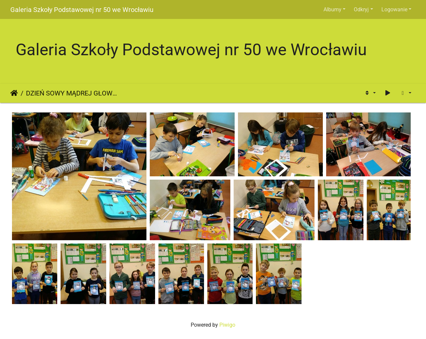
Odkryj (361, 9)
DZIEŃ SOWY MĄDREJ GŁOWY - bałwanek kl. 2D (72, 93)
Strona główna (14, 93)
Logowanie (394, 9)
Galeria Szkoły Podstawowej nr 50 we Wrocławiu (81, 10)
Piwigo (227, 325)
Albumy (332, 9)
